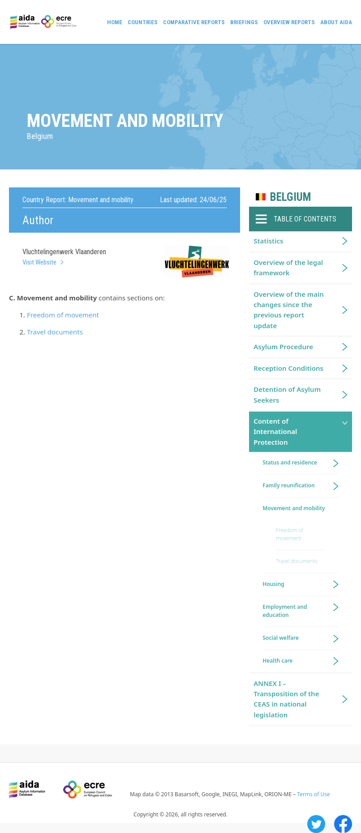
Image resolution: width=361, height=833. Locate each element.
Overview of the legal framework (288, 267)
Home (114, 22)
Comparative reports (194, 22)
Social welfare (280, 638)
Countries (143, 22)
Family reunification (288, 485)
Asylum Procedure (283, 346)
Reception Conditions (288, 368)
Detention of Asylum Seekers (287, 394)
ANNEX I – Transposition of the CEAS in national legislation (286, 699)
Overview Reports (289, 22)
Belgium (290, 197)
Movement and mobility (293, 508)
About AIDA (336, 22)
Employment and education (284, 611)
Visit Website (39, 262)
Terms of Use (313, 794)
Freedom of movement (63, 314)
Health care (277, 660)
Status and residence (289, 462)
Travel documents (55, 331)
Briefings (244, 22)
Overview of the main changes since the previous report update (289, 310)
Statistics (268, 240)
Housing (273, 584)
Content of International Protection (275, 431)
